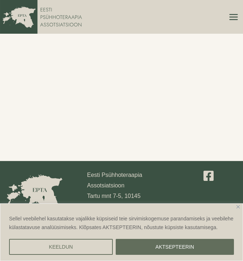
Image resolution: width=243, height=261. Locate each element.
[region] (121, 232)
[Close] (238, 206)
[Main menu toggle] (233, 17)
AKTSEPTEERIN (175, 247)
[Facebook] (208, 176)
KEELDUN (61, 247)
